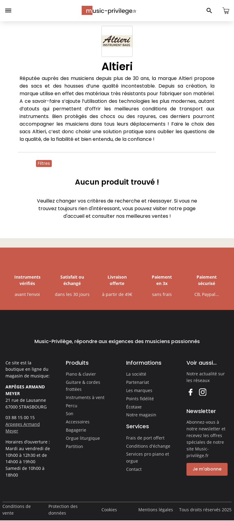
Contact (134, 469)
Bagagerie (76, 430)
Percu (71, 405)
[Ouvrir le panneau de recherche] (209, 10)
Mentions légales (155, 509)
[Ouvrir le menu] (8, 10)
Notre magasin (141, 415)
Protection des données (63, 509)
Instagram (202, 392)
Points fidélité (140, 398)
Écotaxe (134, 407)
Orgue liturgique (83, 438)
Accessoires (78, 422)
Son (69, 413)
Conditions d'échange (148, 446)
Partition (74, 446)
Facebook (190, 392)
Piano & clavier (81, 374)
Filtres (44, 163)
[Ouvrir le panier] (226, 10)
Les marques (139, 390)
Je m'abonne (207, 469)
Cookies (109, 509)
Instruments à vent (85, 397)
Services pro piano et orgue (147, 457)
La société (136, 374)
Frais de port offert (145, 438)
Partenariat (137, 382)
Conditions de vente (16, 509)
